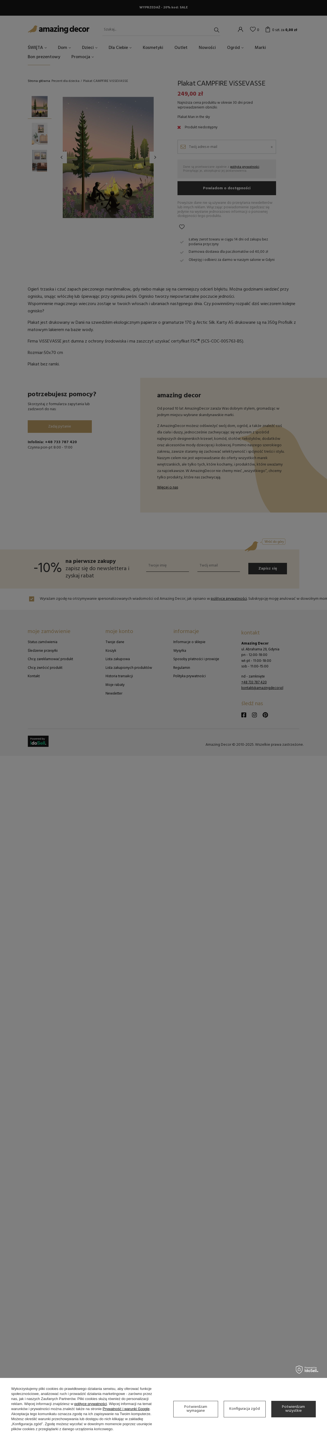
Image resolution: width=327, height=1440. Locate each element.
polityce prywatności (90, 1404)
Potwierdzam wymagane (195, 1409)
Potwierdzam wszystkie (293, 1409)
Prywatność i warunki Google (126, 1409)
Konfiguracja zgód (244, 1409)
